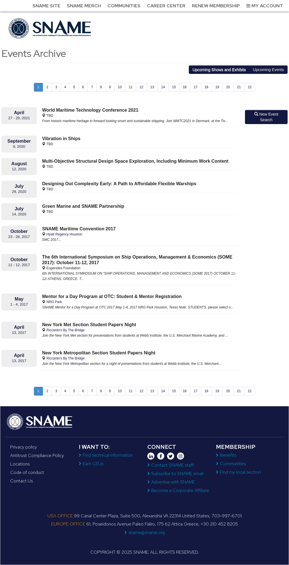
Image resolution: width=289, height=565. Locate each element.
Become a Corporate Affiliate (180, 490)
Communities (124, 6)
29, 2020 (19, 191)
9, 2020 (19, 146)
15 (174, 87)
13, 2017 (19, 332)
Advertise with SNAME (173, 482)
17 (195, 87)
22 (249, 87)
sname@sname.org (146, 532)
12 (141, 87)
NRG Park (54, 302)
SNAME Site (46, 6)
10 (120, 87)
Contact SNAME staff (172, 465)
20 (228, 87)
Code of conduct (27, 472)
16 (185, 87)
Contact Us (21, 481)
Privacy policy (23, 447)
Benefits (228, 455)
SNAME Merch (84, 6)
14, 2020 (19, 214)
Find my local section (240, 472)
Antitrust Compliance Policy (37, 455)
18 (206, 87)
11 (130, 87)
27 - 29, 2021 (19, 118)
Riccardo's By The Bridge (66, 330)
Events (268, 69)
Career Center (166, 6)
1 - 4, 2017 (19, 304)
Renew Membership (216, 6)
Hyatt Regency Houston (64, 234)
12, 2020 (19, 169)
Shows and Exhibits (219, 69)
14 (163, 87)
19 (217, 87)
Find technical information (108, 455)
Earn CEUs (93, 464)
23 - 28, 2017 (19, 237)
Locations (20, 464)
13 (152, 87)
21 (239, 87)
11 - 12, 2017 (19, 265)
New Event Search (266, 117)
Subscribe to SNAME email (177, 473)
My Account (264, 6)
